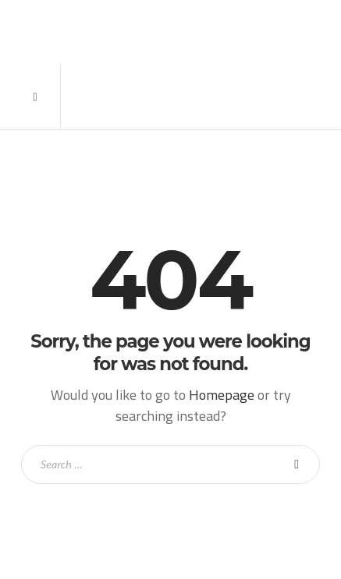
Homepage (221, 395)
